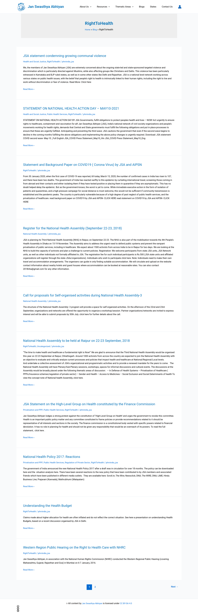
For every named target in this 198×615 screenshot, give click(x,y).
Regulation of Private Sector (81, 462)
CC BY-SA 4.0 (126, 603)
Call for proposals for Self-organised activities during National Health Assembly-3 (87, 295)
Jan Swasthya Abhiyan (46, 7)
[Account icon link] (180, 7)
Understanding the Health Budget (49, 505)
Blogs (144, 6)
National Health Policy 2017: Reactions (54, 456)
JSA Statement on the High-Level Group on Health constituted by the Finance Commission (94, 404)
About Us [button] (91, 6)
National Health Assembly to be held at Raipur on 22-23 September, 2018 (80, 340)
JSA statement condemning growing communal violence (68, 56)
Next (174, 586)
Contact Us (167, 6)
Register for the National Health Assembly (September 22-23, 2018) (76, 228)
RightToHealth (56, 61)
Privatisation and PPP (33, 409)
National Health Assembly (35, 233)
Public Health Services (60, 114)
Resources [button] (108, 6)
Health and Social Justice (35, 61)
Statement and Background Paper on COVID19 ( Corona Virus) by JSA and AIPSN (87, 164)
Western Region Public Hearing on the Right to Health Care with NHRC (78, 547)
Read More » (29, 88)
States (155, 6)
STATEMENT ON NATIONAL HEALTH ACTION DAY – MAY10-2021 (75, 108)
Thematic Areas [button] (128, 6)
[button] (96, 6)
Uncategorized (45, 346)
